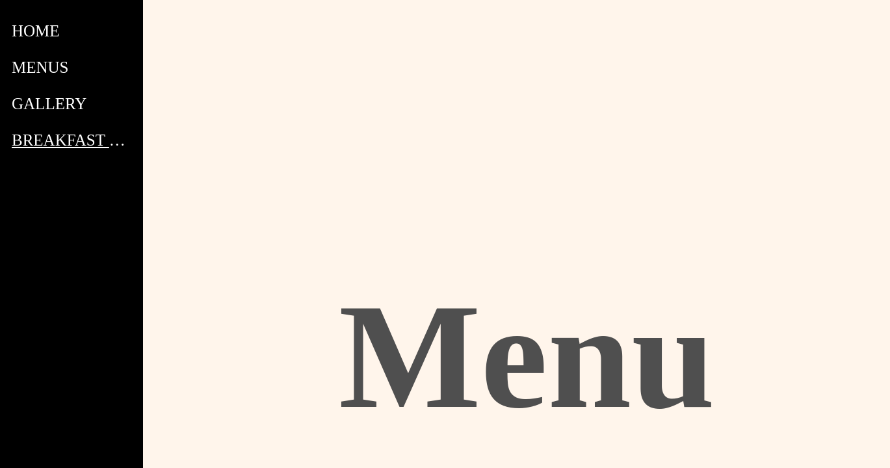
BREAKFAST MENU (73, 140)
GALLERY (49, 103)
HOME (36, 31)
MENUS (40, 67)
